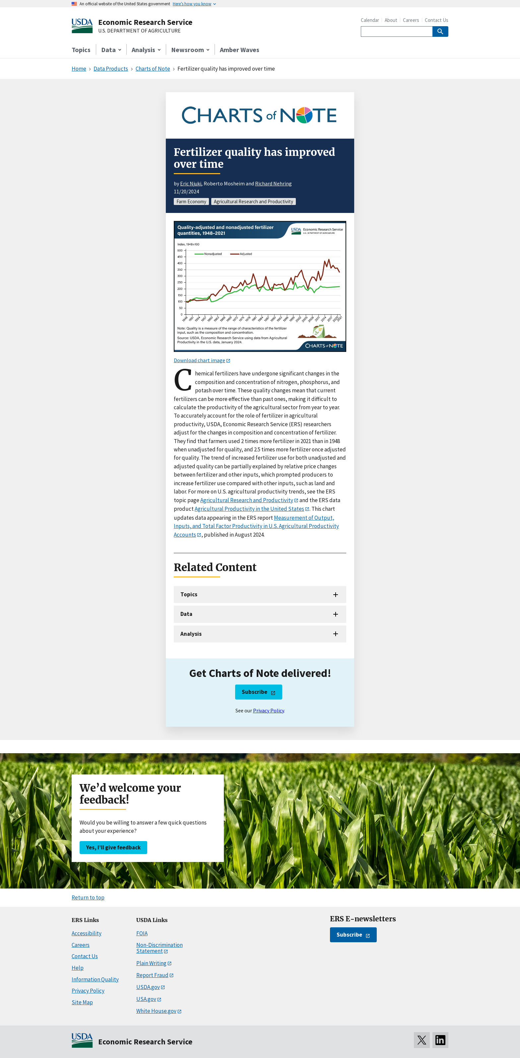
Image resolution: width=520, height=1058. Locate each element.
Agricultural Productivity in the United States (249, 508)
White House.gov (156, 1011)
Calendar (370, 20)
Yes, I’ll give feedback (113, 847)
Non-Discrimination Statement (159, 948)
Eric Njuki (190, 183)
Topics (81, 49)
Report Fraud (152, 975)
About (391, 20)
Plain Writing (151, 963)
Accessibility (86, 933)
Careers (411, 20)
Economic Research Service (145, 22)
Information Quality (95, 979)
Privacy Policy (268, 710)
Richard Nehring (273, 183)
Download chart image (199, 360)
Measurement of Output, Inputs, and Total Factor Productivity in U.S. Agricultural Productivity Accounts (256, 526)
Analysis (191, 633)
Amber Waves (239, 49)
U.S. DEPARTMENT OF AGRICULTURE (139, 31)
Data (186, 614)
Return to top (88, 897)
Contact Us (436, 20)
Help (78, 967)
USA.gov (146, 999)
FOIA (142, 933)
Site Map (82, 1002)
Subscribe (254, 691)
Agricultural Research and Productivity (246, 500)
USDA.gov (148, 987)
